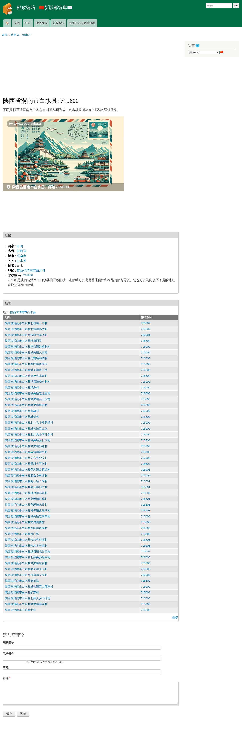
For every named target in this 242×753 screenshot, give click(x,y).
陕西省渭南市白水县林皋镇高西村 (26, 493)
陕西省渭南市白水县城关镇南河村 (26, 604)
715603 (145, 475)
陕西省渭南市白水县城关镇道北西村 (27, 393)
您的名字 (8, 642)
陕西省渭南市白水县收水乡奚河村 (26, 334)
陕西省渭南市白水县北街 (20, 609)
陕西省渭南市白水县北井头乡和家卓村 (29, 422)
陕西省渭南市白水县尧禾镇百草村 (26, 498)
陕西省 (21, 251)
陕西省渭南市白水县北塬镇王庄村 (26, 323)
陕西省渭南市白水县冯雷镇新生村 (26, 452)
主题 (6, 667)
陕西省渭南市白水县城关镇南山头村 (27, 399)
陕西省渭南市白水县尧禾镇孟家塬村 (27, 469)
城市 (28, 23)
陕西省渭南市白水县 (31, 270)
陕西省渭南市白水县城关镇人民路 (26, 352)
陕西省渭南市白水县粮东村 (22, 387)
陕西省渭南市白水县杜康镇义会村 (26, 574)
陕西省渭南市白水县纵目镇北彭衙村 (27, 551)
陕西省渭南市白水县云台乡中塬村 (26, 475)
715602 (145, 323)
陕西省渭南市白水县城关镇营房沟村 (27, 440)
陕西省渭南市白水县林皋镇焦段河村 (27, 510)
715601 (145, 334)
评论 (7, 678)
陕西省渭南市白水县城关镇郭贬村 (26, 446)
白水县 (21, 260)
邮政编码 (41, 23)
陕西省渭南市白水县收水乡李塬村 (26, 539)
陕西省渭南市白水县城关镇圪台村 (26, 563)
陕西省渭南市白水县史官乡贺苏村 (26, 457)
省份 (17, 23)
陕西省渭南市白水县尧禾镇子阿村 (26, 481)
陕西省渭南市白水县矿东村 (22, 592)
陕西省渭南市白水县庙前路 (22, 580)
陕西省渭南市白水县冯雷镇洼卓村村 (27, 346)
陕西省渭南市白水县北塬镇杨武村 (26, 329)
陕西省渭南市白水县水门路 (22, 533)
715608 (145, 364)
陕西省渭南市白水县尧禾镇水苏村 (26, 504)
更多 (175, 617)
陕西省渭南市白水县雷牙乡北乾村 (26, 375)
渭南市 (21, 256)
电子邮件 (8, 653)
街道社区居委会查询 (82, 23)
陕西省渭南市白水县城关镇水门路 (26, 370)
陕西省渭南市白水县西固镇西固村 (26, 528)
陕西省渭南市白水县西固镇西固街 (26, 364)
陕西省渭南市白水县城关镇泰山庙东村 (29, 586)
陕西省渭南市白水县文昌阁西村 (25, 522)
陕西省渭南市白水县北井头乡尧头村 (27, 557)
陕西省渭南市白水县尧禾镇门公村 (26, 487)
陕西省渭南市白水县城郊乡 (22, 416)
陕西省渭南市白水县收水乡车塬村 (26, 545)
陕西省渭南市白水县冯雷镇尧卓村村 (27, 381)
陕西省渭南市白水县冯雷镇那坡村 (26, 358)
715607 (145, 463)
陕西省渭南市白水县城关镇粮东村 (26, 405)
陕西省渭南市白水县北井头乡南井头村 (29, 434)
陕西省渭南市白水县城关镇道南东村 (27, 516)
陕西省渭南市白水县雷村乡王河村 (26, 463)
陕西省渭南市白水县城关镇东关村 (26, 569)
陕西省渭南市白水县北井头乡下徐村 (27, 598)
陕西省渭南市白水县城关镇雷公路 (26, 428)
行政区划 (58, 23)
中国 (20, 246)
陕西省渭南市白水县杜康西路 (23, 340)
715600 (28, 275)
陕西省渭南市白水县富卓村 (22, 410)
